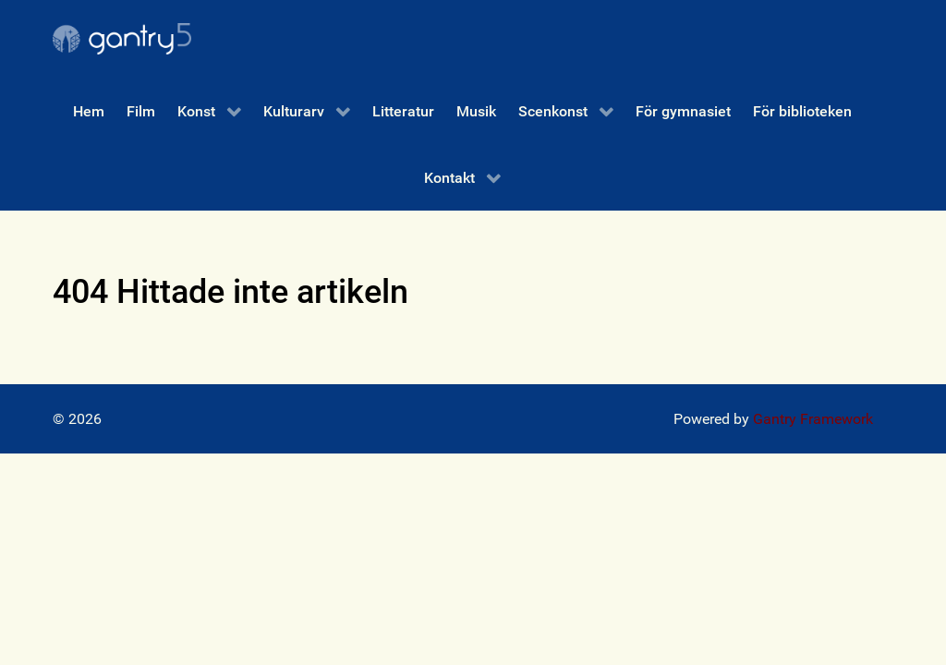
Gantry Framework (813, 419)
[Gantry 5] (122, 38)
